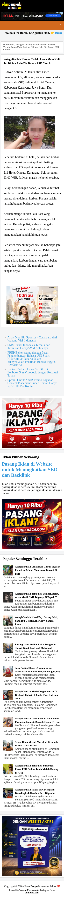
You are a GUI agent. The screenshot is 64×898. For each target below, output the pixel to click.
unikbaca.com (32, 892)
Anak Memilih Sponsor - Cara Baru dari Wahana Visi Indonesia (32, 339)
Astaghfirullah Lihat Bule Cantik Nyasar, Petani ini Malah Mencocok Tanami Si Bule (37, 570)
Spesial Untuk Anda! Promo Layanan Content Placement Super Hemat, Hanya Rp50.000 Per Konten (32, 383)
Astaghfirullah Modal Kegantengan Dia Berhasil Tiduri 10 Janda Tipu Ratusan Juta (36, 695)
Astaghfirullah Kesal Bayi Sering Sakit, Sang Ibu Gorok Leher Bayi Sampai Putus (36, 621)
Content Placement (28, 890)
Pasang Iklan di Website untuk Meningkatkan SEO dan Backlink (30, 469)
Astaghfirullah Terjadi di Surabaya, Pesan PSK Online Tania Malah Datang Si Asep (36, 769)
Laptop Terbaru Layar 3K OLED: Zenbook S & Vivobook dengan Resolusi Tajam (33, 372)
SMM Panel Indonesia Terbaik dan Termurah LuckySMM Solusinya (29, 346)
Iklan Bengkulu (32, 886)
